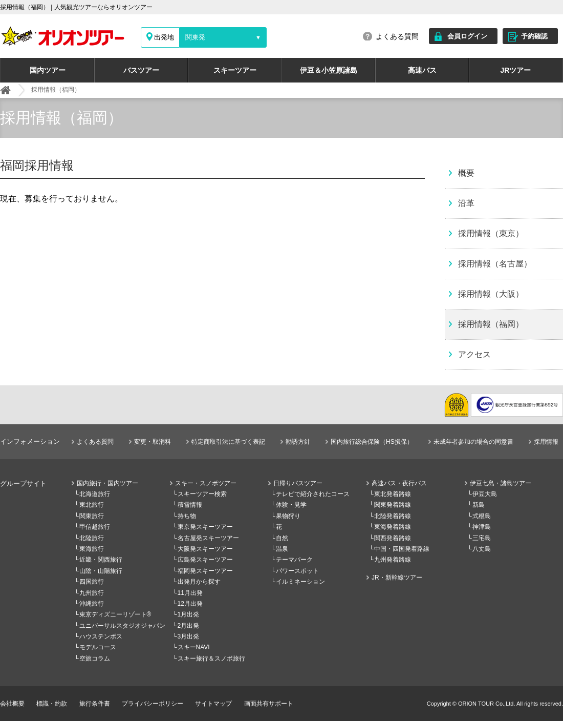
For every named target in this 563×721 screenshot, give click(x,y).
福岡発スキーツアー (205, 570)
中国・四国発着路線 (401, 548)
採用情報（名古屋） (495, 263)
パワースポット (297, 570)
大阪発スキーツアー (205, 548)
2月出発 (189, 625)
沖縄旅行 (91, 603)
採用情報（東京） (491, 233)
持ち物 (187, 516)
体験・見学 (291, 504)
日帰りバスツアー (297, 483)
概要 (466, 173)
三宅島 (481, 538)
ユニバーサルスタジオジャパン (122, 625)
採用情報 (546, 441)
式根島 (481, 516)
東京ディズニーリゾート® (115, 614)
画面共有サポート (268, 703)
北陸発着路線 (392, 516)
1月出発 (189, 614)
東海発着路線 (392, 526)
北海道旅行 (94, 494)
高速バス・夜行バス (399, 483)
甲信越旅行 (94, 526)
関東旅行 (91, 516)
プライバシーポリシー (152, 703)
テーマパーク (294, 559)
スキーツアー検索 (202, 494)
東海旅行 (91, 548)
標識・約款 (51, 703)
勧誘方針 (298, 441)
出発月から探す (199, 581)
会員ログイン (467, 36)
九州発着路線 (392, 559)
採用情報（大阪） (491, 294)
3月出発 (189, 636)
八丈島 (481, 548)
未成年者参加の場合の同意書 (473, 441)
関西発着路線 (392, 538)
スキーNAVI (194, 647)
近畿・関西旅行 (100, 559)
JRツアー (516, 70)
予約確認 (534, 36)
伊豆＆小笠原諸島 (328, 70)
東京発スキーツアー (205, 526)
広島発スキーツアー (205, 559)
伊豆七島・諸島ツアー (500, 483)
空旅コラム (94, 658)
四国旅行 (91, 581)
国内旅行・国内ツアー (107, 483)
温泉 (282, 548)
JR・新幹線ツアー (397, 577)
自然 (282, 538)
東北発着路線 (392, 494)
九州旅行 (91, 592)
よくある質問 (397, 36)
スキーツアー (234, 70)
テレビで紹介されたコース (313, 494)
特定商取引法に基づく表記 (228, 441)
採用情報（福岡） (491, 324)
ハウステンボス (100, 636)
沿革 (466, 203)
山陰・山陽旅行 (100, 570)
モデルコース (97, 647)
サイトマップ (213, 703)
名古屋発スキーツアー (208, 538)
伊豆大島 (484, 494)
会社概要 (12, 703)
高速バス (422, 70)
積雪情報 (190, 504)
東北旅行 (91, 504)
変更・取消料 (152, 441)
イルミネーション (300, 581)
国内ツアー (48, 70)
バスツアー (141, 70)
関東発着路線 (392, 504)
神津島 (481, 526)
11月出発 (190, 592)
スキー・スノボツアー (205, 483)
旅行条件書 (94, 703)
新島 (478, 504)
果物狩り (288, 516)
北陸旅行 (91, 538)
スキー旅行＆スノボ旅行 (211, 658)
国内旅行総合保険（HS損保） (372, 441)
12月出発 (190, 603)
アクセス (474, 354)
